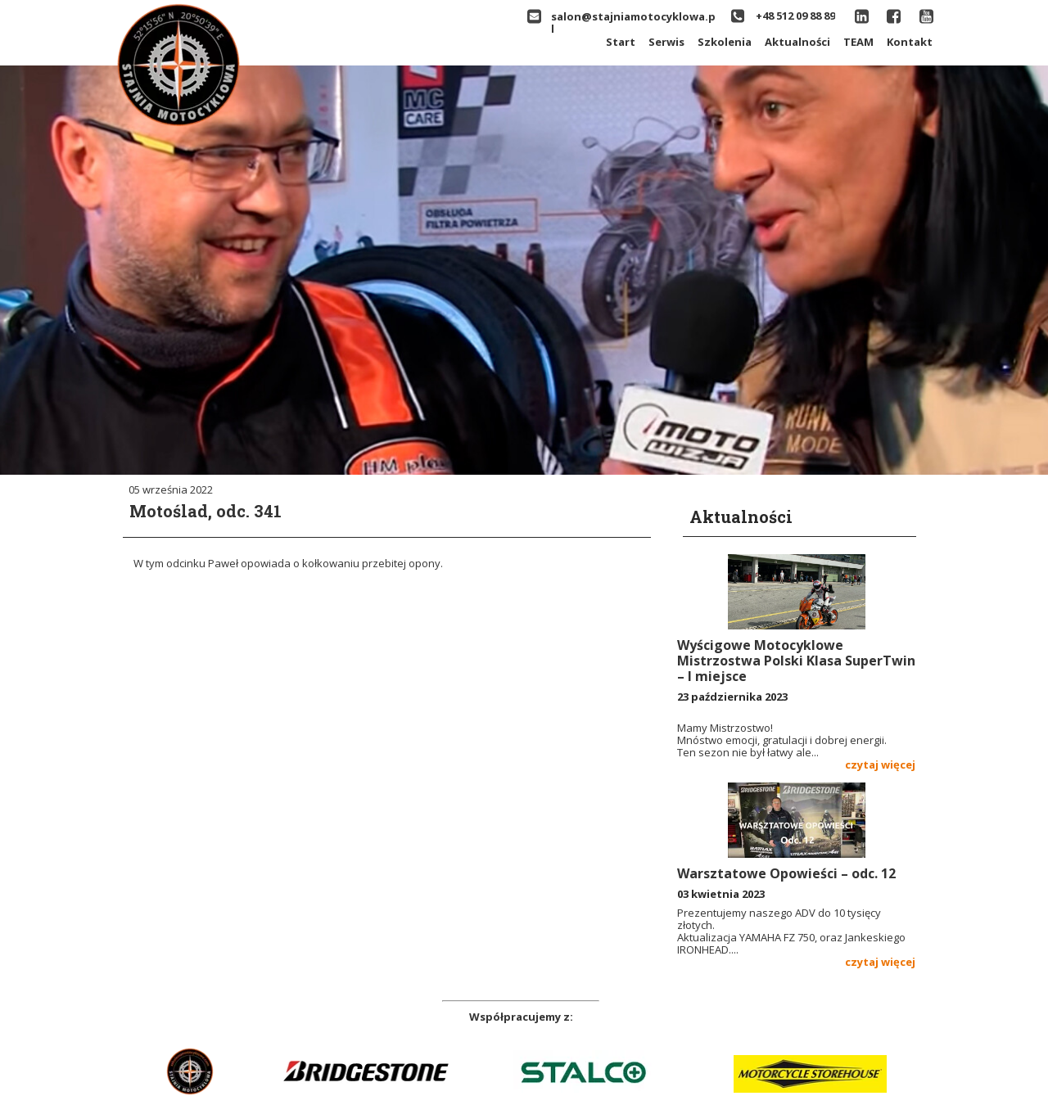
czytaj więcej (880, 764)
